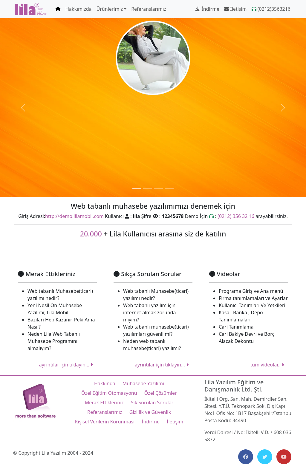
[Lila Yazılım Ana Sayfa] (30, 9)
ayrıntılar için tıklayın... (66, 364)
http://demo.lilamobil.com (74, 216)
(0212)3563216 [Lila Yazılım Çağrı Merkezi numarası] (271, 9)
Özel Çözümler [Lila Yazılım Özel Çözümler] (160, 393)
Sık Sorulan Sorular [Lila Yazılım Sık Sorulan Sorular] (152, 402)
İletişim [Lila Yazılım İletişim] (235, 9)
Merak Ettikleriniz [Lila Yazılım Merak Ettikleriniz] (104, 402)
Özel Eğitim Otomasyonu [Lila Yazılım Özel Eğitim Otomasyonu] (109, 393)
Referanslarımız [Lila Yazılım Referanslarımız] (148, 9)
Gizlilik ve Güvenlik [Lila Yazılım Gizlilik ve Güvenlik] (150, 412)
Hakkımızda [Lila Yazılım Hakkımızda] (78, 9)
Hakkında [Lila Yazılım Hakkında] (104, 383)
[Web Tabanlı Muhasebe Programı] (136, 188)
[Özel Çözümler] (169, 188)
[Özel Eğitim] (147, 188)
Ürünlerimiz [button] (109, 9)
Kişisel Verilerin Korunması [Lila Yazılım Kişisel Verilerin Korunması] (104, 421)
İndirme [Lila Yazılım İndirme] (207, 9)
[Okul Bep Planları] (158, 188)
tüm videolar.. (267, 364)
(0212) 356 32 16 (236, 216)
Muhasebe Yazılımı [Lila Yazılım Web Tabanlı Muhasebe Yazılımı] (143, 383)
